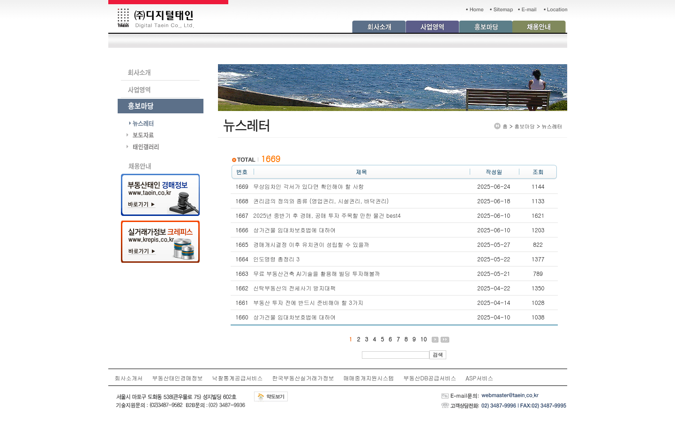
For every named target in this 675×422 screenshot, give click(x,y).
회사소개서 (129, 378)
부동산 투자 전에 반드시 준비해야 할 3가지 (308, 302)
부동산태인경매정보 (177, 378)
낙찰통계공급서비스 (237, 378)
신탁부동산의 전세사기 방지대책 (294, 288)
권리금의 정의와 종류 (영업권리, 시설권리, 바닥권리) (321, 201)
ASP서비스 (479, 378)
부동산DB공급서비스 (430, 378)
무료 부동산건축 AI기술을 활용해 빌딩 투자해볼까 (316, 273)
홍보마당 (524, 126)
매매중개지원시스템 (369, 378)
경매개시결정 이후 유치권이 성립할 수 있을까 (311, 244)
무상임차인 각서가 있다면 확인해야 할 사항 (308, 186)
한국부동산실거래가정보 (303, 378)
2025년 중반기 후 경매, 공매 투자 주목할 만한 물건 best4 (327, 215)
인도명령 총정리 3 (276, 259)
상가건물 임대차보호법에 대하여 (294, 230)
